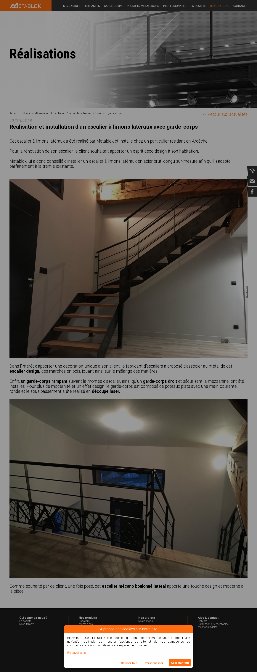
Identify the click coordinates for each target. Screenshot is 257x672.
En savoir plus (76, 653)
